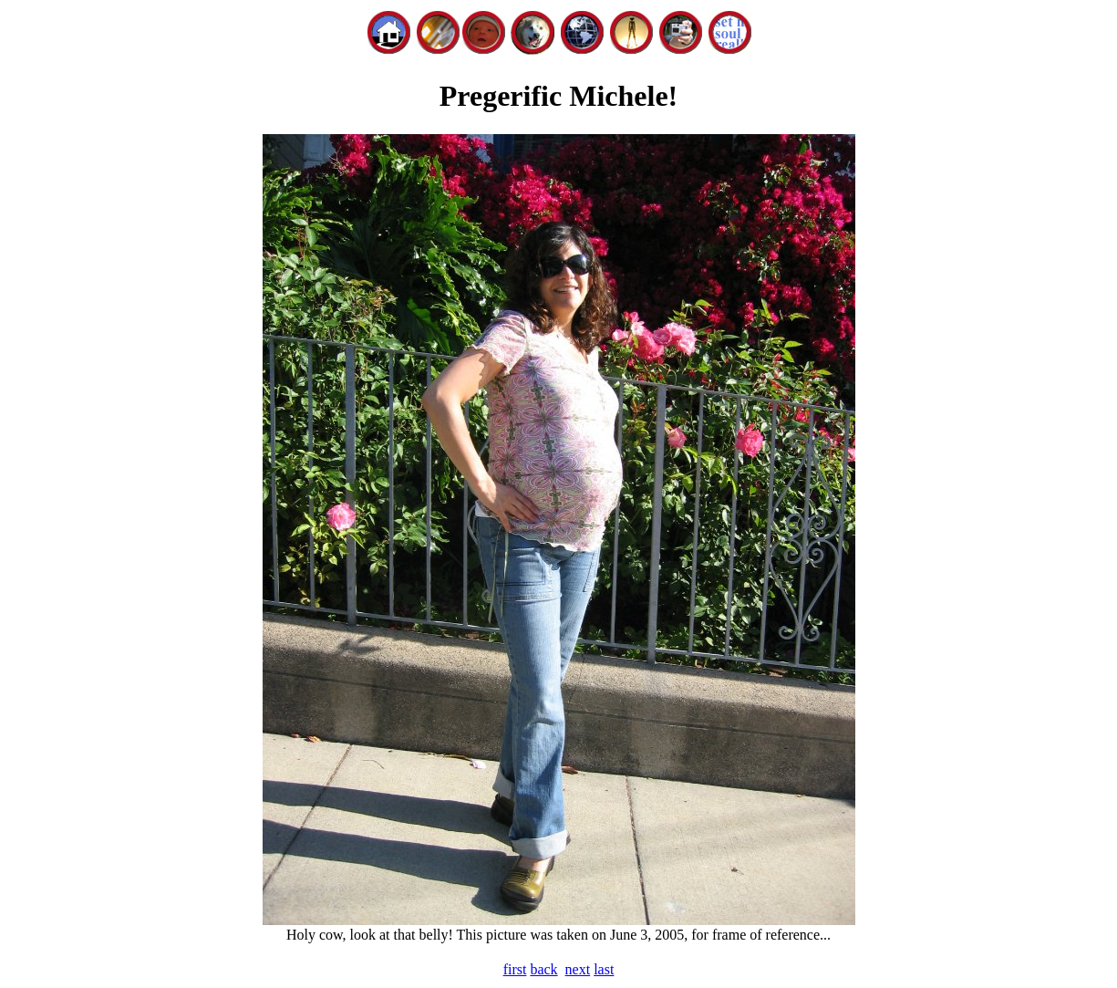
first (515, 969)
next (578, 969)
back (543, 969)
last (604, 969)
